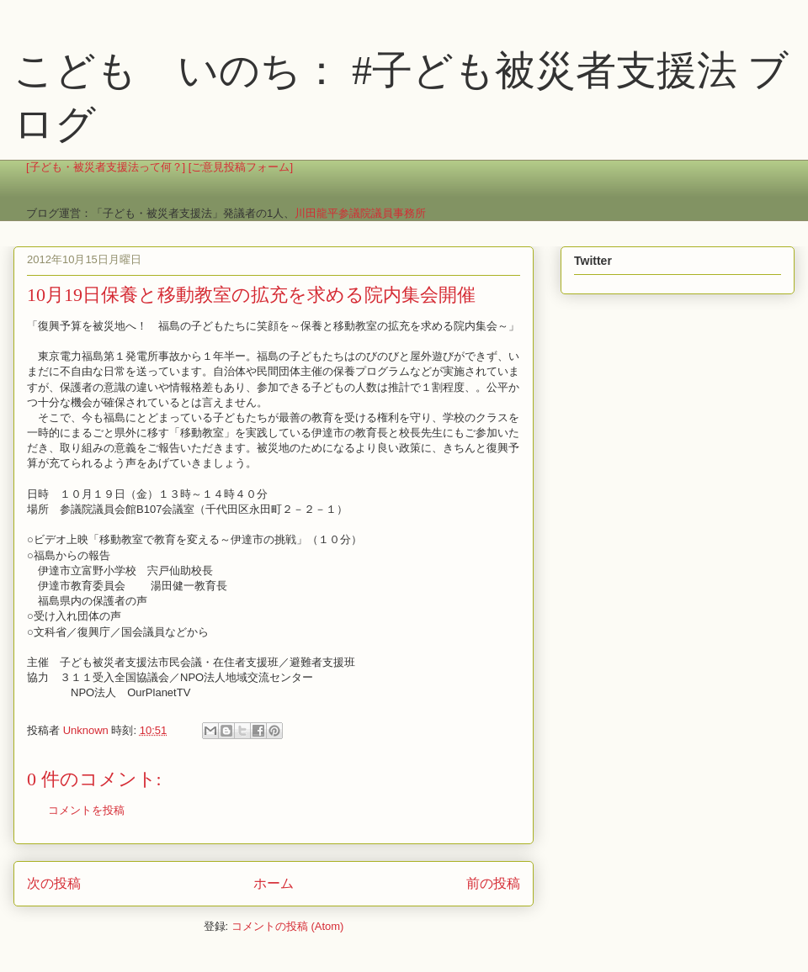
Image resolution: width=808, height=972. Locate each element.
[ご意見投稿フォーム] (241, 167)
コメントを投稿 (86, 810)
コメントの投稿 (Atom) (287, 926)
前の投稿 (493, 883)
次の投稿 (54, 883)
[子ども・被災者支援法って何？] (105, 167)
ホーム (273, 883)
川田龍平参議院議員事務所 (360, 213)
